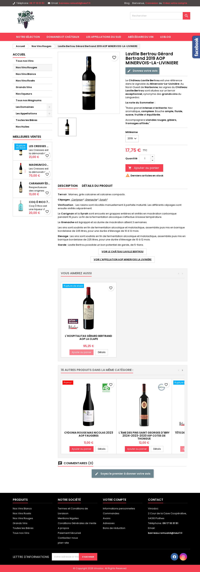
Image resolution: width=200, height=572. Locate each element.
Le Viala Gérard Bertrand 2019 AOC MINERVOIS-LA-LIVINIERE (88, 337)
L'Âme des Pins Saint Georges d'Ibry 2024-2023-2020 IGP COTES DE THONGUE (144, 436)
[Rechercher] (160, 16)
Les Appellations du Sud (103, 37)
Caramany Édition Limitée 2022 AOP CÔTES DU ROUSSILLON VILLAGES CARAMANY (40, 183)
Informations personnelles (119, 508)
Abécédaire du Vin (140, 37)
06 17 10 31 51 (36, 3)
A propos (63, 528)
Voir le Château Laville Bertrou (122, 251)
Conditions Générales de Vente (77, 523)
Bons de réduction (114, 528)
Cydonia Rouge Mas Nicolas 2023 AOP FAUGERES (88, 434)
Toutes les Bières (26, 120)
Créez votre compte (175, 3)
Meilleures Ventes (27, 136)
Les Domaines (25, 107)
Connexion (151, 3)
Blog (127, 3)
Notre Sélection (28, 37)
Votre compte (114, 500)
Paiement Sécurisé (69, 533)
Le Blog (165, 37)
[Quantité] (144, 158)
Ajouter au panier (143, 168)
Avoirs (106, 518)
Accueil (19, 54)
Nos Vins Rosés (25, 80)
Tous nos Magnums (28, 100)
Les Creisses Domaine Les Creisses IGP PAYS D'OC (40, 146)
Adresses (109, 523)
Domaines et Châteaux (63, 37)
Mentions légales (68, 518)
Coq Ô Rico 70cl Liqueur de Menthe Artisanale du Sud (40, 202)
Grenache (91, 199)
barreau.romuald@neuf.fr (75, 3)
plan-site (63, 543)
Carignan (77, 199)
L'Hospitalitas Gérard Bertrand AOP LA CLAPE (144, 337)
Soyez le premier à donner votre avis (122, 474)
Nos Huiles (22, 126)
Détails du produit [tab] (97, 186)
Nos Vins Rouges (26, 67)
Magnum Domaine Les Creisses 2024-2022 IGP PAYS (40, 164)
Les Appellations (26, 113)
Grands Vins (24, 87)
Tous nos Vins (24, 61)
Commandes (111, 513)
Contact (155, 500)
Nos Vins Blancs (26, 74)
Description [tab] (68, 186)
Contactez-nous (68, 538)
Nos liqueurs (24, 94)
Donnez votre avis (142, 71)
